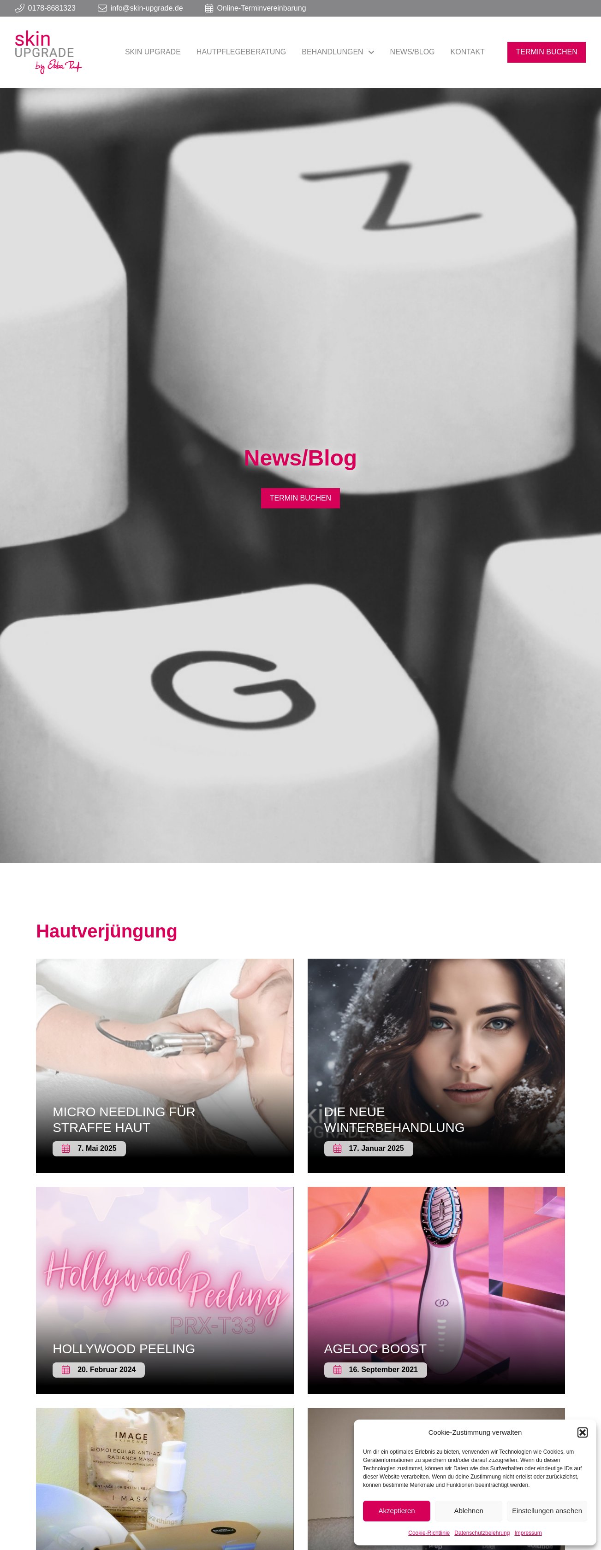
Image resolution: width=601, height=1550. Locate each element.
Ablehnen (468, 1511)
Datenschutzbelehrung (482, 1533)
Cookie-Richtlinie (429, 1533)
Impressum (527, 1533)
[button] (582, 1432)
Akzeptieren (396, 1511)
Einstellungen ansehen (547, 1511)
